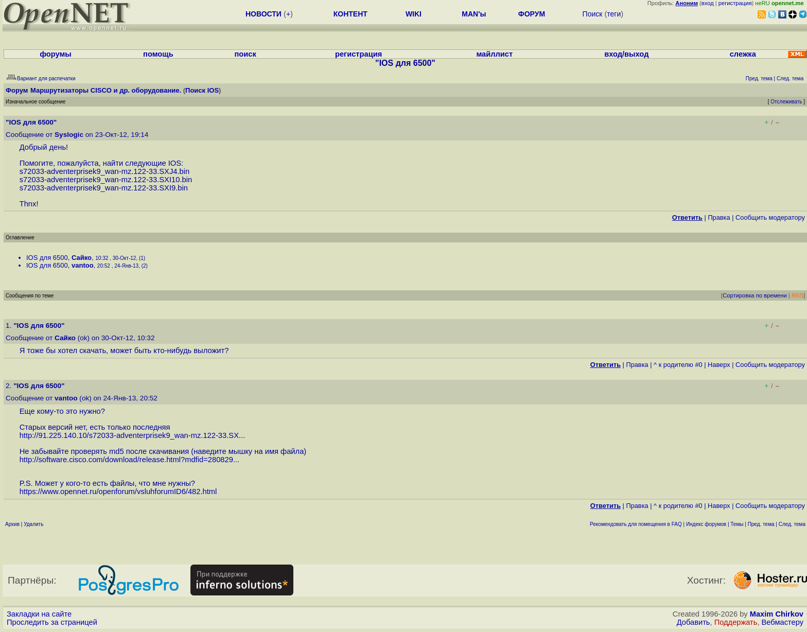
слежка (743, 54)
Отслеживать (786, 101)
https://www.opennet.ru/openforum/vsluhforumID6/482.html (118, 491)
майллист (494, 54)
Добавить (693, 622)
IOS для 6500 (47, 257)
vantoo (83, 265)
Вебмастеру (782, 622)
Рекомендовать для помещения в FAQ (636, 524)
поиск (245, 54)
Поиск (593, 14)
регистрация (735, 3)
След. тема (792, 524)
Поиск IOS (202, 90)
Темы (736, 524)
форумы (56, 54)
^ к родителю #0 (678, 364)
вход (707, 3)
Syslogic (69, 134)
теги (614, 14)
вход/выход (626, 54)
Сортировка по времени (755, 295)
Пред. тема (761, 524)
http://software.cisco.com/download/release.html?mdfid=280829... (129, 459)
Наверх (719, 364)
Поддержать (736, 622)
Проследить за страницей (52, 622)
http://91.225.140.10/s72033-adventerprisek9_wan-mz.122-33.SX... (132, 435)
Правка (719, 217)
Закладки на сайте (39, 614)
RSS (797, 295)
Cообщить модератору (770, 217)
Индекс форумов (706, 524)
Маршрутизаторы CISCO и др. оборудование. (105, 90)
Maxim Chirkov (776, 614)
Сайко (82, 257)
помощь (158, 54)
